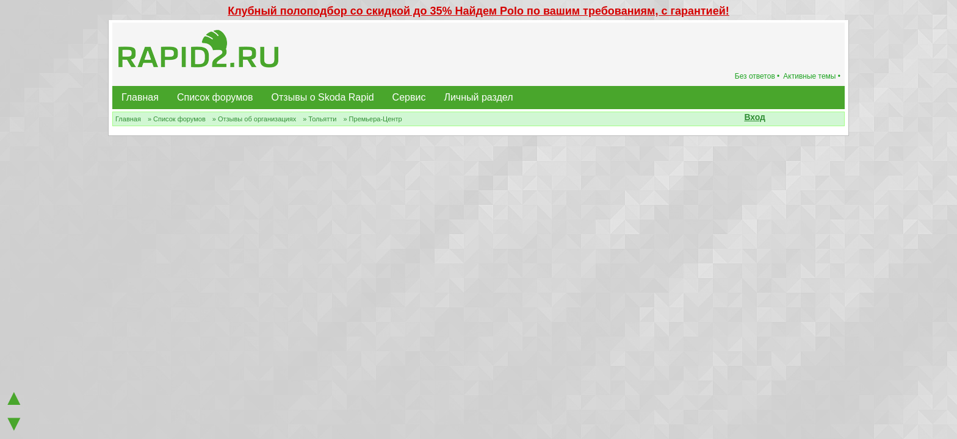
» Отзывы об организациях (254, 119)
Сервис (409, 97)
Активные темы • (811, 76)
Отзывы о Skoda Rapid (323, 97)
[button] (772, 118)
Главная (140, 97)
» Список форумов (177, 119)
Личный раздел (478, 97)
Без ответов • (757, 76)
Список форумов (215, 97)
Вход (754, 117)
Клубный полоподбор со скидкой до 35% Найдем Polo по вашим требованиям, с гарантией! (478, 11)
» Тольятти (319, 119)
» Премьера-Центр (372, 119)
